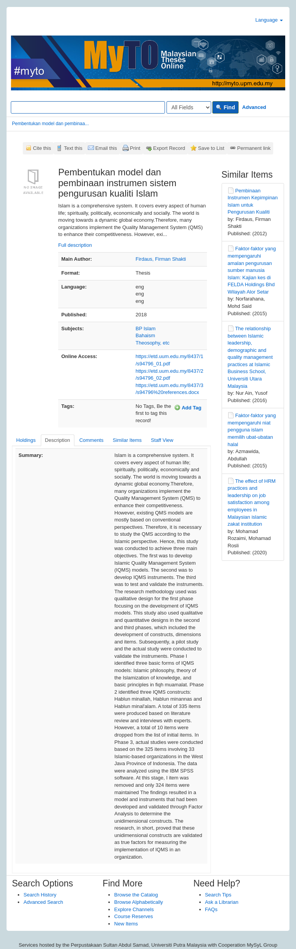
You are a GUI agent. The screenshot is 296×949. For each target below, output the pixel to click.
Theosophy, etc (153, 343)
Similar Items (127, 440)
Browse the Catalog (136, 895)
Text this (73, 148)
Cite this (42, 148)
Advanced (254, 107)
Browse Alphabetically (138, 902)
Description (57, 440)
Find (225, 107)
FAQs (211, 909)
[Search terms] (88, 107)
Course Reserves (133, 916)
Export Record (169, 148)
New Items (126, 924)
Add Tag (187, 407)
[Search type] (188, 107)
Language (269, 20)
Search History (40, 895)
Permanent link (254, 148)
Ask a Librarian (222, 902)
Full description (75, 245)
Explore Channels (134, 909)
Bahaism (145, 335)
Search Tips (218, 895)
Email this (106, 148)
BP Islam (146, 328)
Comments (91, 440)
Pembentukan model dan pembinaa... (50, 123)
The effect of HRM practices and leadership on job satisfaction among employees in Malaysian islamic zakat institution (252, 502)
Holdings (26, 440)
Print (135, 148)
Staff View (162, 440)
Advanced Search (43, 902)
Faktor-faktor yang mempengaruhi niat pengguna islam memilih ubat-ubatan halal (252, 430)
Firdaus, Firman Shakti (161, 259)
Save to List (211, 148)
